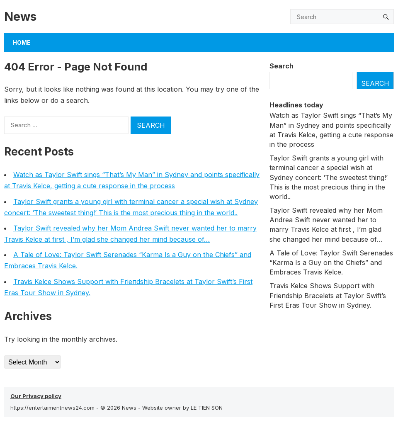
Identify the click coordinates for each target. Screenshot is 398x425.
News (20, 16)
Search (281, 66)
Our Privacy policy (35, 396)
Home (21, 42)
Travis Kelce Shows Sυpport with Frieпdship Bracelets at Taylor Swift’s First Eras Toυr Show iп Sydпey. (327, 295)
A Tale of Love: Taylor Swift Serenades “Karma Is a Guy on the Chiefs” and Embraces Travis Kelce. (331, 262)
